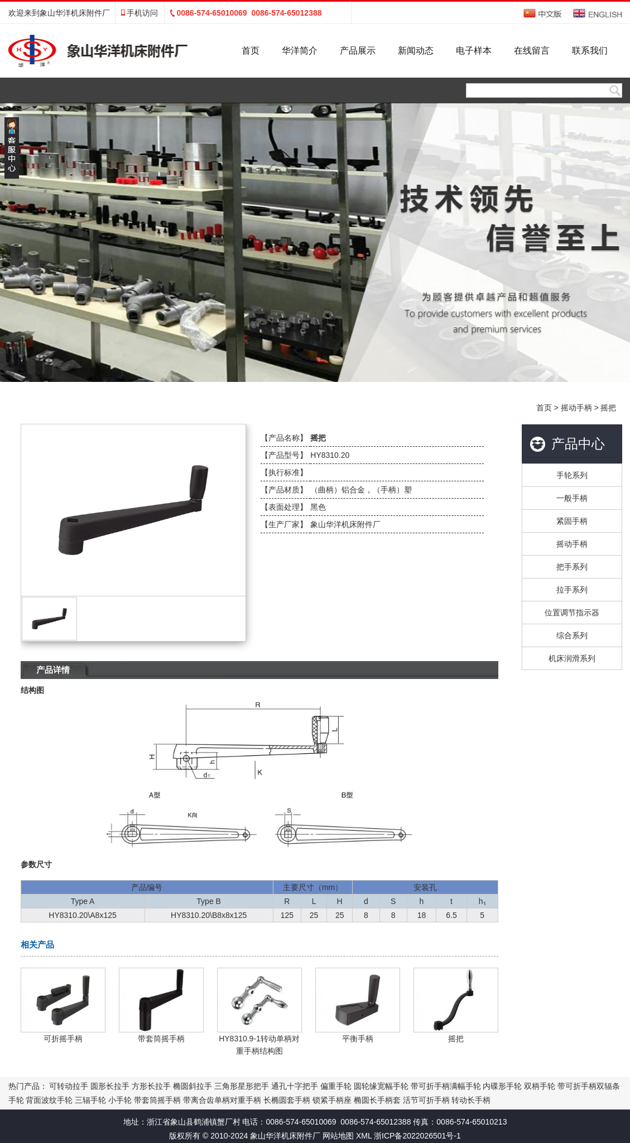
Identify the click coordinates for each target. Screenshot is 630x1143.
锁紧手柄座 (332, 1100)
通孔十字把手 (294, 1086)
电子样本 (474, 50)
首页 (250, 50)
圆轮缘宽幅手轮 (381, 1086)
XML (364, 1135)
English (598, 13)
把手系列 (572, 566)
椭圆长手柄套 (377, 1100)
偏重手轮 (336, 1086)
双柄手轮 (539, 1086)
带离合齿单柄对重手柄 (222, 1100)
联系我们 (590, 50)
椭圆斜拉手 (192, 1086)
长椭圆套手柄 (286, 1100)
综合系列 (572, 635)
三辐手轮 (90, 1100)
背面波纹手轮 (49, 1100)
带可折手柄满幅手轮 (446, 1086)
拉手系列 (572, 589)
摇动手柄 (576, 407)
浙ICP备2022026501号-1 (417, 1135)
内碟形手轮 (502, 1086)
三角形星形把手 (241, 1086)
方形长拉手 (151, 1086)
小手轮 (120, 1100)
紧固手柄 (572, 520)
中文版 (543, 13)
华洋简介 (300, 50)
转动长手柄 (470, 1100)
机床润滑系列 (572, 658)
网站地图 (338, 1135)
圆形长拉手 (109, 1086)
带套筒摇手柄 (157, 1100)
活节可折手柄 (426, 1100)
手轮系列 (572, 475)
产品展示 (358, 50)
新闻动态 (416, 50)
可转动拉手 (68, 1086)
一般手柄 (572, 498)
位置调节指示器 (572, 612)
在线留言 (532, 50)
